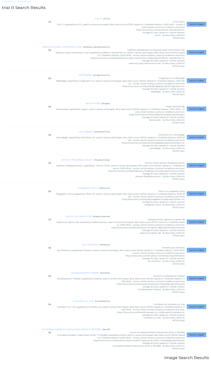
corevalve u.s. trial (83, 301)
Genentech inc (101, 132)
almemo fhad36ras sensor (77, 159)
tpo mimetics (90, 244)
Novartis (105, 273)
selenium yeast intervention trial (62, 46)
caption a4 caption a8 (78, 216)
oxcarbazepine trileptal (85, 272)
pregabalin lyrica (88, 188)
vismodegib (85, 131)
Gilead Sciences (101, 216)
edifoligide (85, 75)
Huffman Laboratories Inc (96, 47)
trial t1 (98, 18)
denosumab (93, 103)
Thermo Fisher (102, 160)
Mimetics (104, 245)
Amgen (105, 103)
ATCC (106, 19)
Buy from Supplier (196, 24)
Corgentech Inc (101, 75)
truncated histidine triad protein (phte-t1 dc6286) (71, 329)
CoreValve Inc (102, 301)
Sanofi (106, 329)
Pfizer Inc (104, 188)
